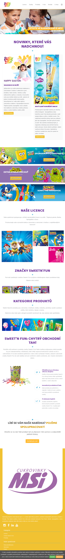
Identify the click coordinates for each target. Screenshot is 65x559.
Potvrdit (52, 557)
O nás (44, 4)
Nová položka (62, 4)
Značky (31, 4)
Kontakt (50, 4)
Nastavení (59, 557)
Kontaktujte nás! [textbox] (32, 473)
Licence (25, 4)
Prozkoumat (49, 160)
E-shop (56, 4)
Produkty (37, 4)
